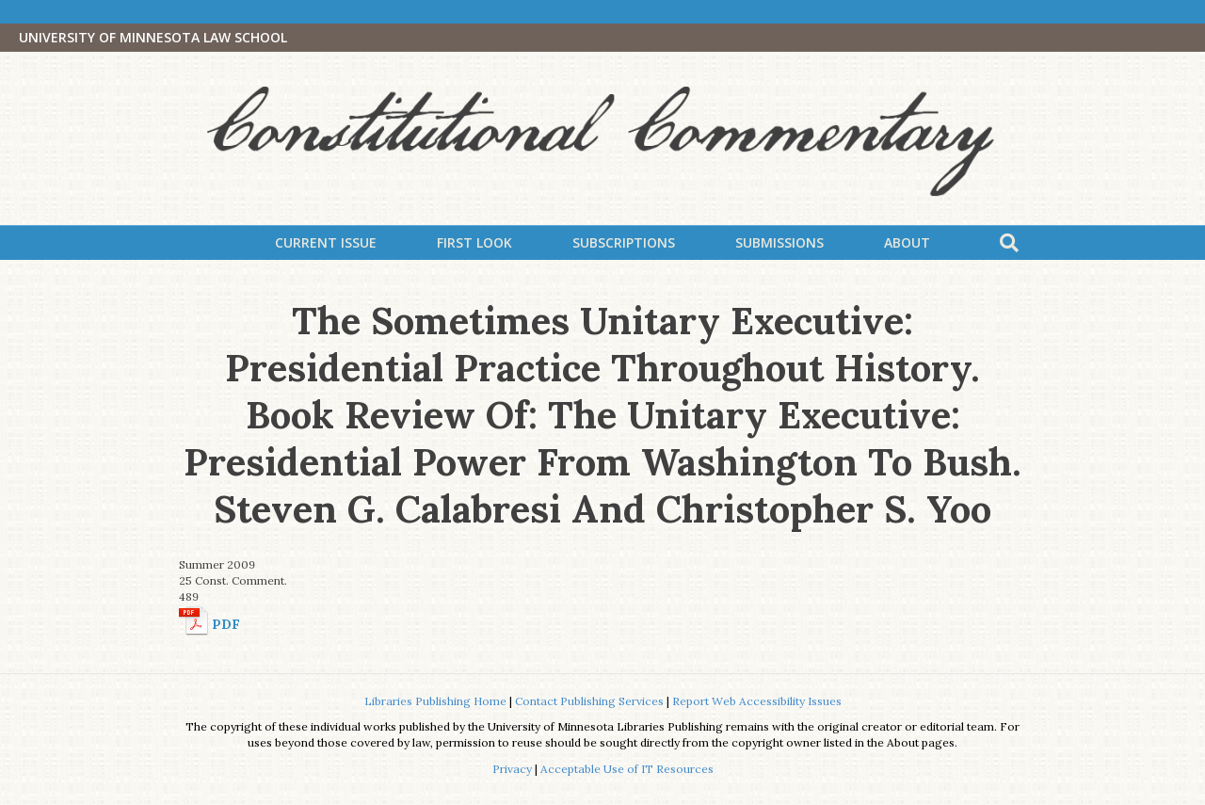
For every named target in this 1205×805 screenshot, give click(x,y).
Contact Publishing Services (589, 701)
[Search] (1009, 243)
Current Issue (326, 242)
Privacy (512, 769)
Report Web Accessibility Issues (757, 701)
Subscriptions (623, 242)
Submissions (779, 242)
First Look (474, 242)
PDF (226, 624)
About (907, 242)
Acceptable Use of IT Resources (627, 769)
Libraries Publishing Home (435, 701)
